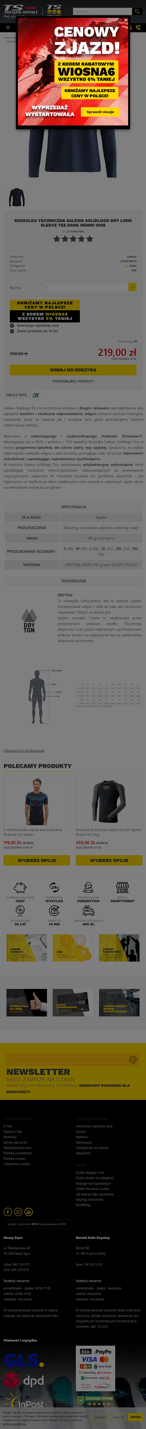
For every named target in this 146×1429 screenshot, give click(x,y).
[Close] (126, 20)
